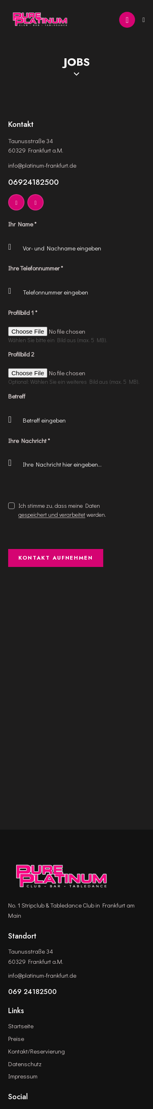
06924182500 (33, 182)
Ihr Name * (22, 224)
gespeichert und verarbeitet (51, 515)
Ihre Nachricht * (29, 440)
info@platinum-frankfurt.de (42, 165)
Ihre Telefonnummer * (35, 268)
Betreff (16, 396)
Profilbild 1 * (22, 312)
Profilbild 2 (21, 354)
